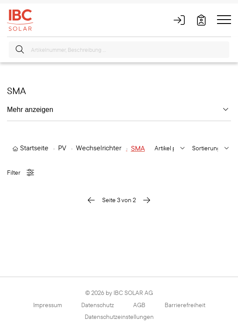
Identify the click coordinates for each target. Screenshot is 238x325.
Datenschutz (97, 305)
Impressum (47, 305)
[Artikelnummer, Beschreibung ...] (119, 49)
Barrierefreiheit (185, 305)
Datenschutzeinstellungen (119, 317)
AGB (139, 305)
